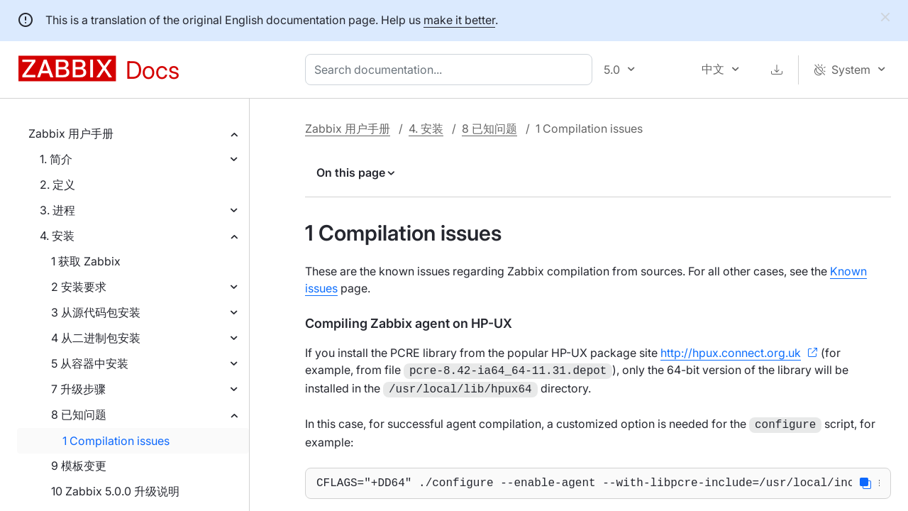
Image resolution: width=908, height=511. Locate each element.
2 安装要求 (78, 287)
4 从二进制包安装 (95, 338)
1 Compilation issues (116, 441)
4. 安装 (57, 236)
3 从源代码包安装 (95, 312)
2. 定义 (57, 184)
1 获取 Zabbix (86, 261)
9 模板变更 (78, 465)
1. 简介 (56, 159)
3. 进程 (57, 210)
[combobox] (451, 69)
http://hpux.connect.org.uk (730, 353)
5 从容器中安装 (89, 363)
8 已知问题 (78, 414)
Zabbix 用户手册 (71, 133)
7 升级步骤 (78, 389)
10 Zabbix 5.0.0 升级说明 (115, 491)
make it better (459, 20)
